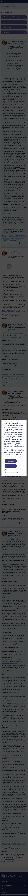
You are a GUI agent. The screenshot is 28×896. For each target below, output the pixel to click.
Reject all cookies (10, 466)
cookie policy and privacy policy (15, 446)
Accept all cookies (10, 461)
